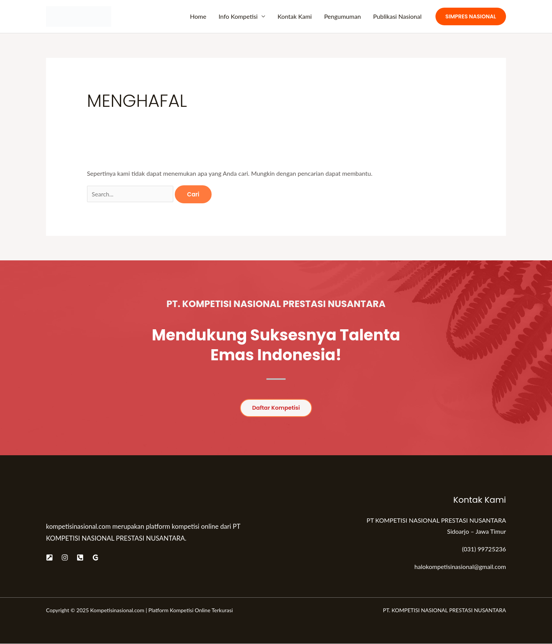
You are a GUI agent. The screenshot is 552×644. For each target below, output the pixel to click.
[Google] (95, 557)
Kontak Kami (295, 16)
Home (198, 16)
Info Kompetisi (238, 16)
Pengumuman (342, 16)
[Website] (49, 557)
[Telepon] (80, 557)
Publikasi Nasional (397, 16)
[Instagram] (64, 557)
